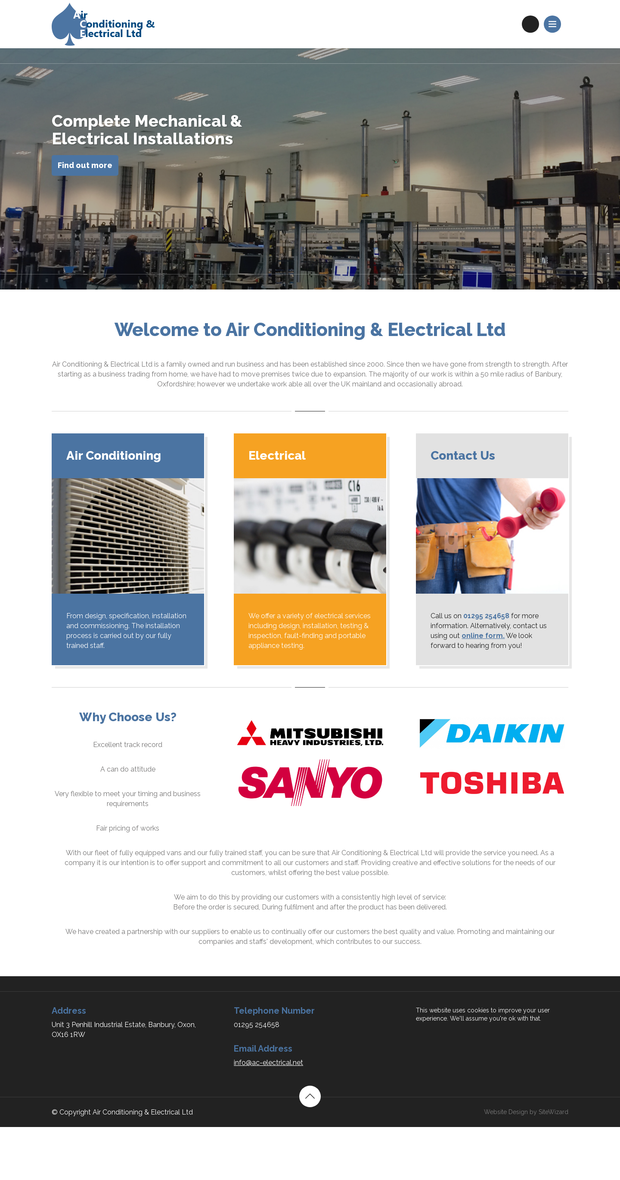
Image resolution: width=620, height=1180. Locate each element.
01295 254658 (530, 24)
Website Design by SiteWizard (526, 1111)
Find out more (85, 165)
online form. (483, 636)
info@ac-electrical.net (268, 1063)
